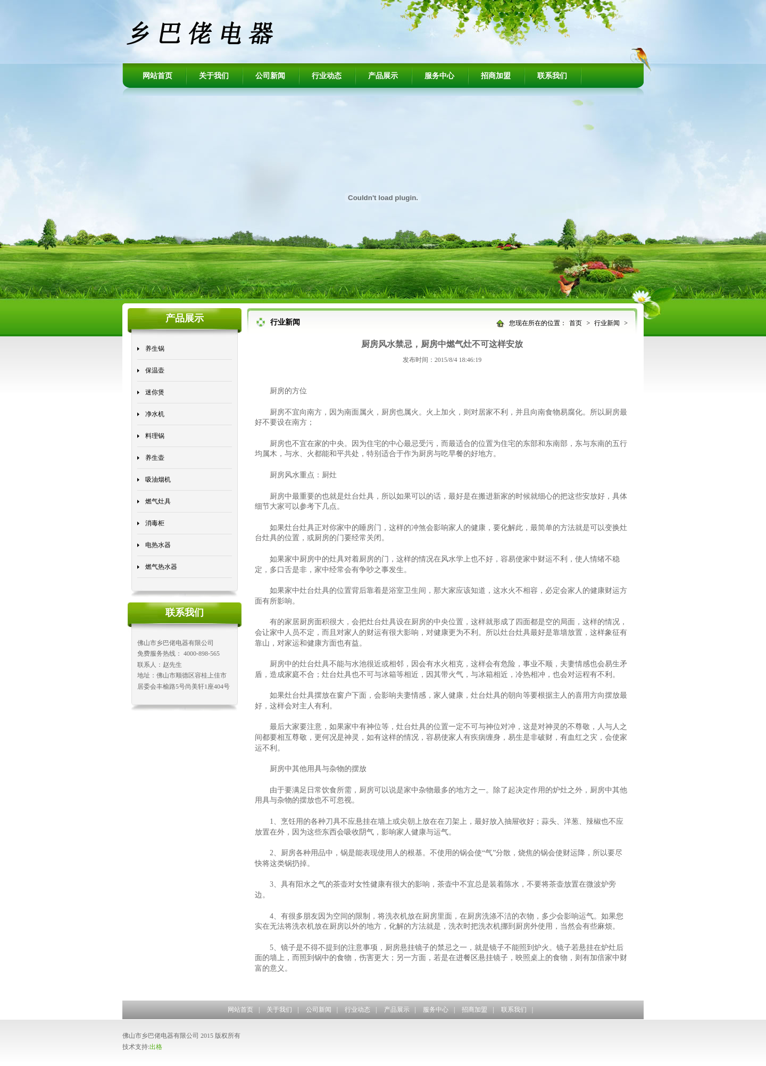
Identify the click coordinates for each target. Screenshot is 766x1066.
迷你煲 (154, 392)
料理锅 (154, 436)
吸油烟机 (158, 479)
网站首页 (157, 76)
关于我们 (214, 76)
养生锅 (154, 348)
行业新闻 (607, 323)
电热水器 (158, 545)
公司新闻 (270, 76)
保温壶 (154, 370)
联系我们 (552, 76)
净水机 (154, 414)
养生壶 (154, 457)
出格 (155, 1047)
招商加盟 (496, 76)
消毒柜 (154, 523)
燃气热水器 (161, 567)
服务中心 (439, 76)
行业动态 (327, 76)
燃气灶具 (158, 501)
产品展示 (383, 76)
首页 (575, 323)
